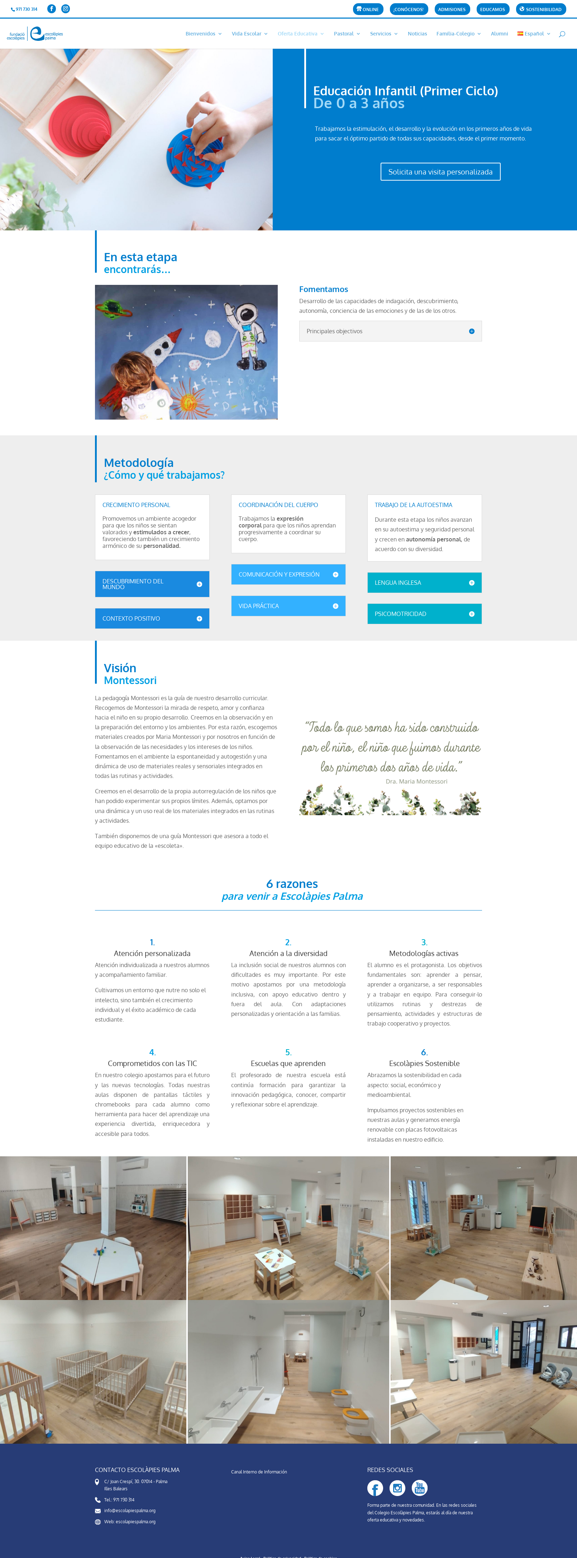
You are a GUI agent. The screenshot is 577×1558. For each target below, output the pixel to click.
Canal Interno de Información (259, 1472)
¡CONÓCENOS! (409, 10)
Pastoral (344, 34)
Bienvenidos (200, 34)
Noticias (417, 34)
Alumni (499, 34)
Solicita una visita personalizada (440, 171)
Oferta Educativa (298, 34)
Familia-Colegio (456, 34)
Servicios (380, 34)
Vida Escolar (246, 34)
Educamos (492, 10)
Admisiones (452, 10)
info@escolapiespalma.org (130, 1510)
